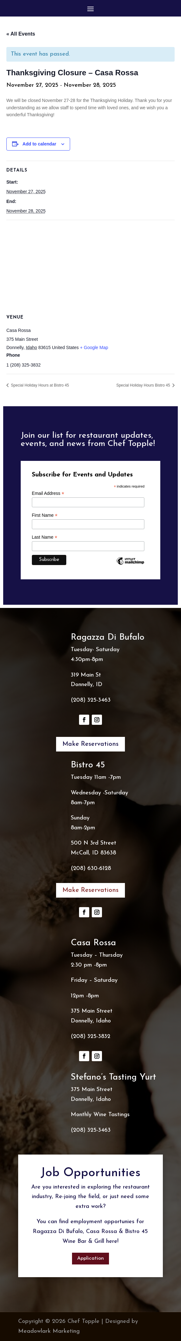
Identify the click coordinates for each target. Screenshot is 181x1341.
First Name (45, 515)
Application (90, 1258)
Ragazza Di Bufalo (107, 637)
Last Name (44, 537)
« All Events (20, 34)
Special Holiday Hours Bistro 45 (143, 385)
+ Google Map (94, 347)
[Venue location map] (90, 266)
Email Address (48, 493)
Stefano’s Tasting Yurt (113, 1077)
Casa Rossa (93, 943)
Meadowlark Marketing (49, 1331)
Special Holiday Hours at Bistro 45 (39, 385)
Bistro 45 (88, 765)
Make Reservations (90, 744)
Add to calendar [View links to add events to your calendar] (39, 143)
